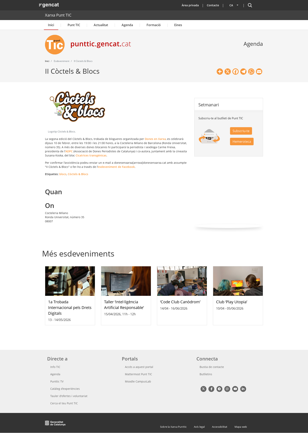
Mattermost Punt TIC (138, 374)
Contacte (213, 5)
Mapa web (241, 426)
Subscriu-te (241, 131)
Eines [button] (178, 25)
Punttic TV (56, 381)
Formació (154, 25)
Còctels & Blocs (78, 174)
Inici (51, 25)
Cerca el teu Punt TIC (64, 403)
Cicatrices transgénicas (91, 155)
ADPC (69, 151)
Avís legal (199, 426)
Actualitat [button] (101, 25)
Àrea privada (190, 5)
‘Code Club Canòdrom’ (180, 301)
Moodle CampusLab (138, 381)
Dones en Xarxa (155, 139)
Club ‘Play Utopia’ (231, 301)
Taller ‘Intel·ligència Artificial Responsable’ (124, 304)
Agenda (127, 25)
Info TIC (55, 367)
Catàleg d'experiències (65, 389)
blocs (62, 174)
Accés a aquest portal (139, 367)
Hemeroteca (242, 141)
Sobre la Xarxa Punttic (173, 426)
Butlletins (206, 374)
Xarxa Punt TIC (58, 15)
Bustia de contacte (212, 367)
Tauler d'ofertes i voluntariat (68, 396)
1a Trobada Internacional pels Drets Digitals (70, 307)
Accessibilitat (219, 426)
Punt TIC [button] (74, 25)
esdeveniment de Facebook (116, 167)
